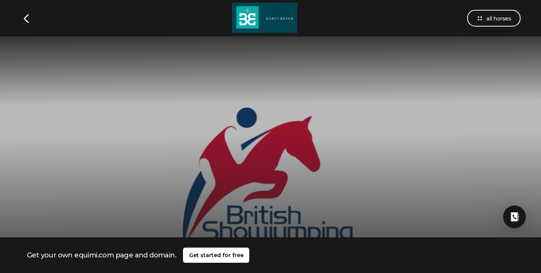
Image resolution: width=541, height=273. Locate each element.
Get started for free (216, 255)
